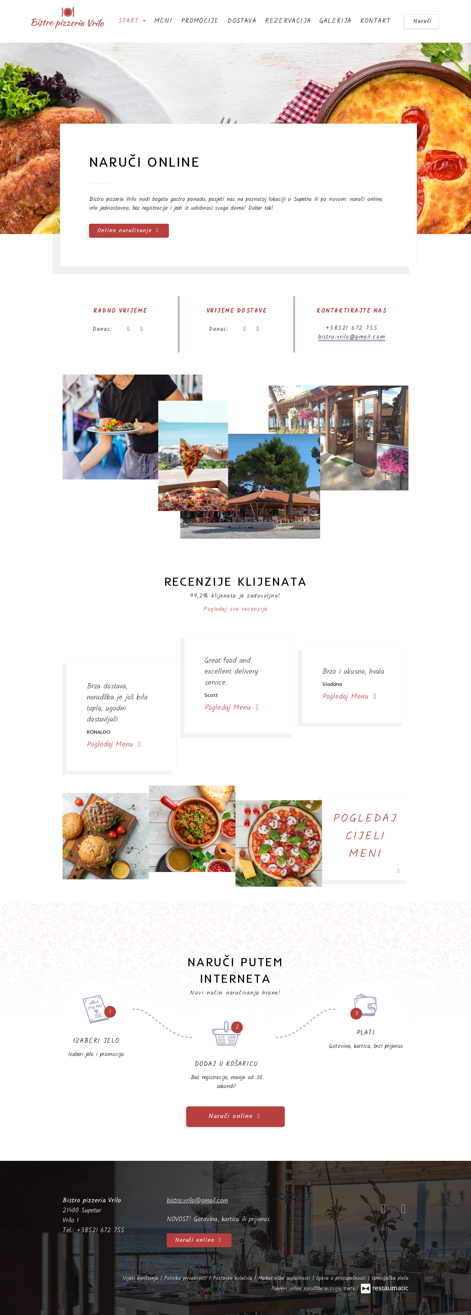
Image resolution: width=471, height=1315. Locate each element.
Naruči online (235, 1116)
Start (132, 21)
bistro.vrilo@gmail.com (351, 336)
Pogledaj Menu (115, 745)
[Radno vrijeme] (142, 329)
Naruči (422, 21)
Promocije (200, 21)
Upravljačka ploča (390, 1278)
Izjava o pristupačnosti (342, 1278)
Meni (163, 21)
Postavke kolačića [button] (233, 1278)
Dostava (241, 21)
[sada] (128, 329)
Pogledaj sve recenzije (235, 609)
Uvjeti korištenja (141, 1278)
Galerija (335, 21)
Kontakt (375, 21)
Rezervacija (288, 21)
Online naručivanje (129, 230)
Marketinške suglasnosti (285, 1278)
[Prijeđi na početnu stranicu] (68, 19)
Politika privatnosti (186, 1278)
